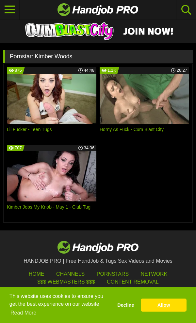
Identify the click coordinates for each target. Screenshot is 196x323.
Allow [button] (163, 305)
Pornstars (113, 274)
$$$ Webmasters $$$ (66, 282)
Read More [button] (23, 313)
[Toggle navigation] (10, 10)
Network (154, 274)
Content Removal (133, 282)
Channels (70, 274)
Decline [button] (125, 305)
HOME (36, 274)
